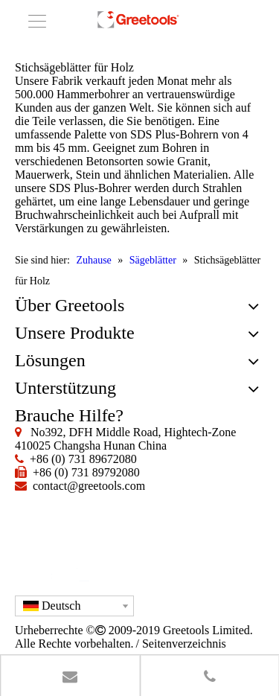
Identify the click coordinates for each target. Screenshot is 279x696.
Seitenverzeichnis (184, 643)
